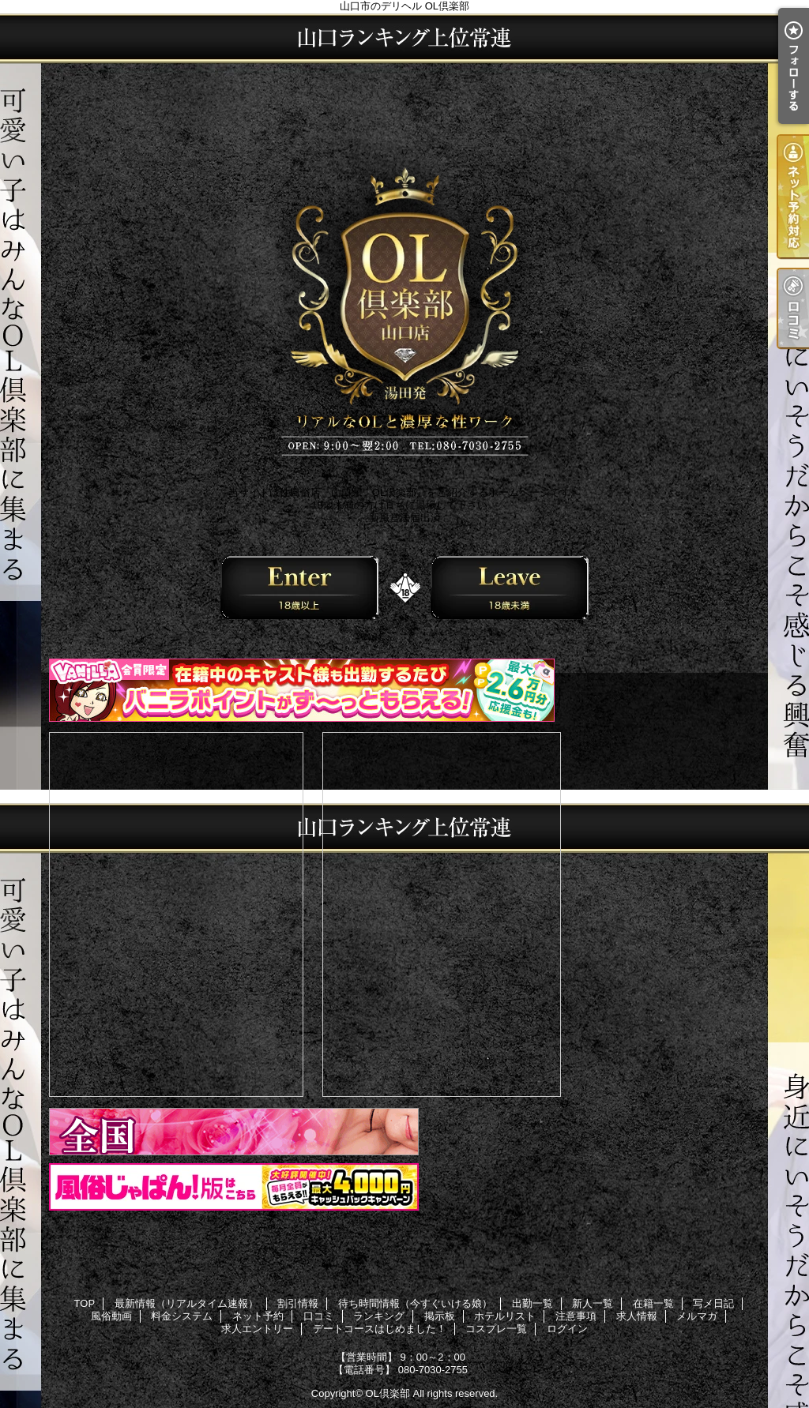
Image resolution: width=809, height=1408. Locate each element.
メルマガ (696, 1316)
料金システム (182, 1316)
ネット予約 (258, 1316)
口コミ (318, 1316)
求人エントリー (257, 1329)
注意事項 (575, 1316)
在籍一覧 (653, 1303)
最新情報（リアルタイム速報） (186, 1303)
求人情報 (636, 1316)
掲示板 (439, 1316)
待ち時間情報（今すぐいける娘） (415, 1303)
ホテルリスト (505, 1316)
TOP (85, 1303)
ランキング (378, 1316)
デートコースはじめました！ (379, 1329)
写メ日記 (713, 1303)
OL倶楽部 (388, 1393)
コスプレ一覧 (496, 1329)
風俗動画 (111, 1316)
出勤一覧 (532, 1303)
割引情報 (297, 1303)
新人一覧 (592, 1303)
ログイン (567, 1329)
